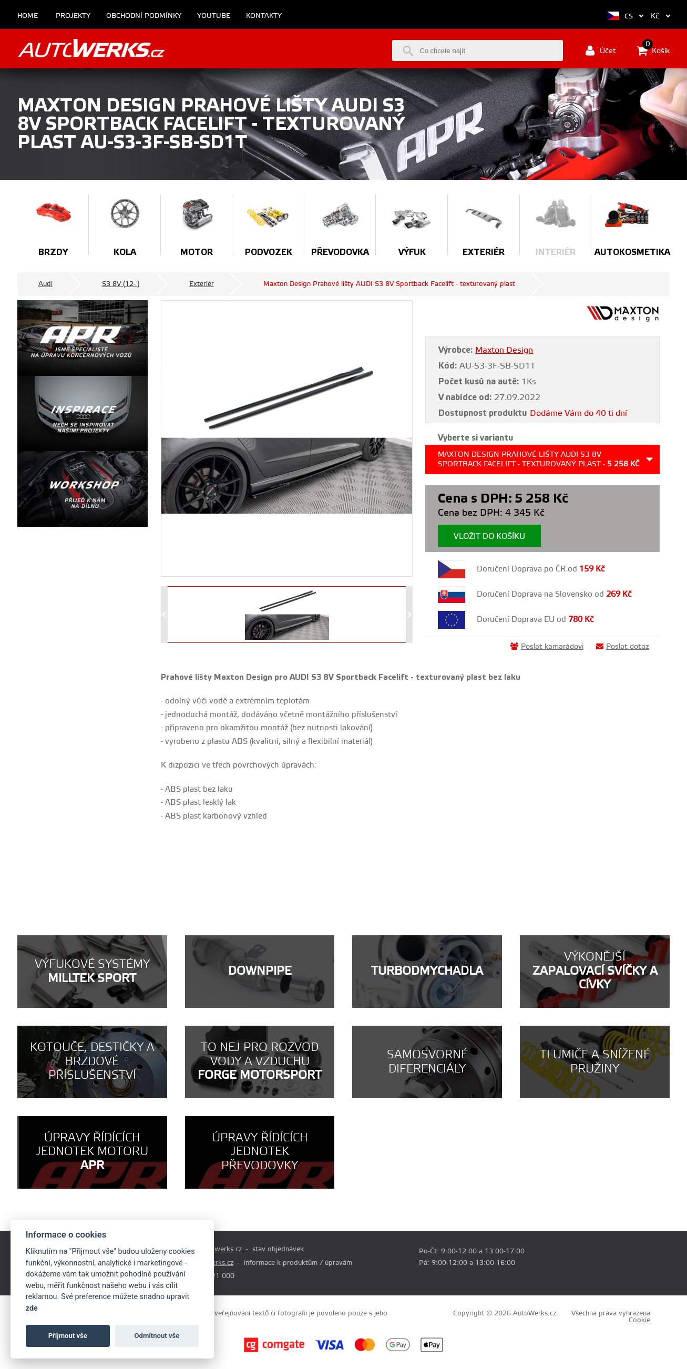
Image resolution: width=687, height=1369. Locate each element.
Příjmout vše (67, 1336)
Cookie (639, 1320)
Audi (45, 284)
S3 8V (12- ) (121, 284)
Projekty (73, 16)
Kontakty (264, 16)
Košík (653, 50)
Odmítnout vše (157, 1336)
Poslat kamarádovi (546, 646)
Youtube (213, 16)
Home (27, 16)
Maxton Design (504, 350)
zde (32, 1308)
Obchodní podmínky (143, 16)
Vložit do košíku (489, 537)
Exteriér (201, 284)
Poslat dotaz (622, 646)
